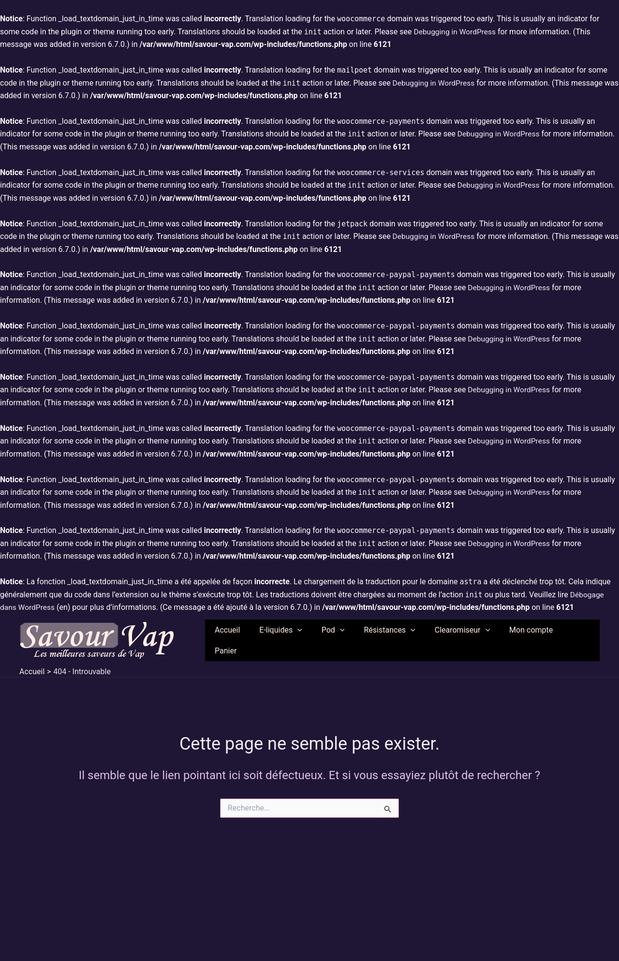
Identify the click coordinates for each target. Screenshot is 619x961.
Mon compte (533, 638)
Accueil (248, 638)
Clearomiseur (467, 638)
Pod (346, 638)
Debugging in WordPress (455, 31)
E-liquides (298, 638)
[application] (315, 638)
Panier (581, 638)
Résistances (399, 638)
